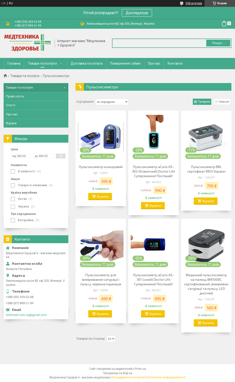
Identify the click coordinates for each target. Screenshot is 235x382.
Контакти (175, 63)
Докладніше (137, 13)
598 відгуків (194, 3)
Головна (13, 63)
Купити (102, 196)
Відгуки (11, 123)
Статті (10, 105)
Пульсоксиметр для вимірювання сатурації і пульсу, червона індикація (100, 279)
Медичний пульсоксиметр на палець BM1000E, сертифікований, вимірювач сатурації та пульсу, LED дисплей (206, 284)
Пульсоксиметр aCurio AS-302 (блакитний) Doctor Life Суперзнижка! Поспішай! (153, 171)
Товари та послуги (42, 63)
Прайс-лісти (15, 96)
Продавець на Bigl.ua (117, 373)
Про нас (154, 63)
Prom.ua (140, 369)
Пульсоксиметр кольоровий (101, 167)
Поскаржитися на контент (129, 377)
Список (224, 101)
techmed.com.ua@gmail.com (26, 315)
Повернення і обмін (125, 63)
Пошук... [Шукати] (218, 43)
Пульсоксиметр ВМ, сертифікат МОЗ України (206, 169)
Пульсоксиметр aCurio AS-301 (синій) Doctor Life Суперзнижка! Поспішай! (153, 279)
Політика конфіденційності (167, 377)
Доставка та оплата (87, 63)
